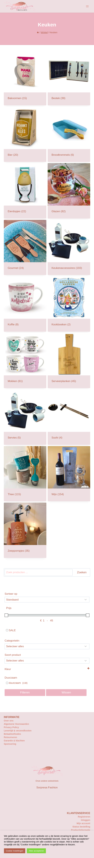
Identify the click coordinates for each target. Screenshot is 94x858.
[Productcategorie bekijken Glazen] (69, 191)
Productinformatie (80, 830)
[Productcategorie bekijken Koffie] (25, 304)
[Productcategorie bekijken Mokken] (25, 360)
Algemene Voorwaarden (16, 724)
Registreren (84, 816)
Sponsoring (10, 744)
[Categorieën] (47, 646)
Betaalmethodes (12, 734)
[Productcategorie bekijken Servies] (25, 417)
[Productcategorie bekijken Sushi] (69, 417)
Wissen (66, 692)
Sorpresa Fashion (47, 787)
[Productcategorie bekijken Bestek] (69, 77)
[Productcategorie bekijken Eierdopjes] (25, 191)
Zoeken (82, 572)
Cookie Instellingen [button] (14, 851)
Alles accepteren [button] (36, 851)
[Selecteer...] (47, 661)
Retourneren (10, 737)
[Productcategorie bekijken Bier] (25, 134)
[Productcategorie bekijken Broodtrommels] (69, 134)
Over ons (8, 720)
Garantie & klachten (14, 740)
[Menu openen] (87, 6)
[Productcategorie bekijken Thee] (25, 473)
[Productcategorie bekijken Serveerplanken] (69, 360)
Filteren (25, 692)
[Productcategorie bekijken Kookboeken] (69, 304)
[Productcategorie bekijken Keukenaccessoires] (69, 247)
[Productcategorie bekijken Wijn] (69, 473)
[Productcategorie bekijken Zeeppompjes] (25, 530)
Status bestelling (81, 826)
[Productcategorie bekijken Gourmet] (25, 247)
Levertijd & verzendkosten (17, 730)
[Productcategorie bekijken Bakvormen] (25, 77)
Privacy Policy (11, 727)
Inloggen (85, 820)
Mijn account (83, 823)
